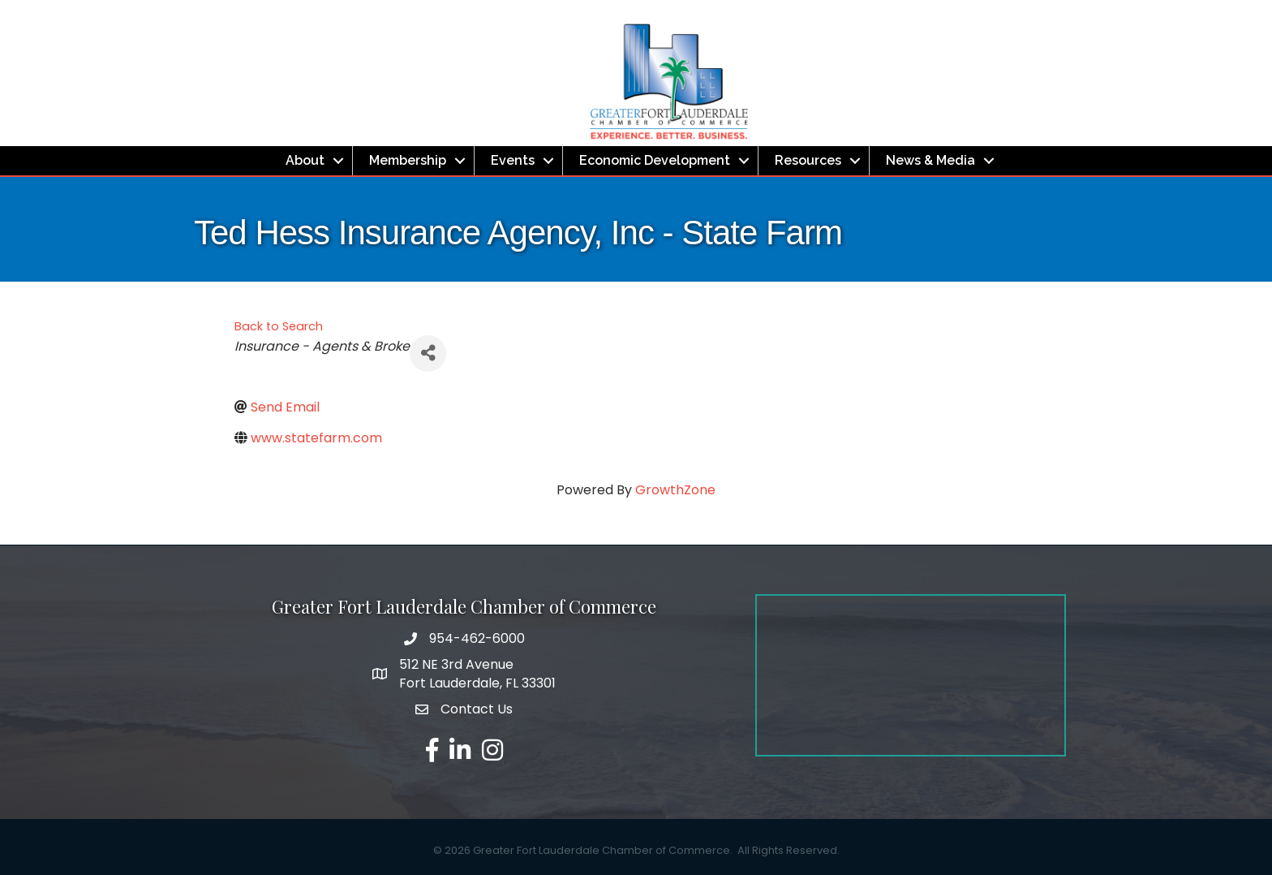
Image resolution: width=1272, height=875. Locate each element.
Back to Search (278, 326)
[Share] (428, 353)
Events (513, 160)
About (305, 160)
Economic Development (654, 160)
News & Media (930, 160)
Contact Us (476, 709)
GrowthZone (675, 490)
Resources (808, 160)
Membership (407, 160)
